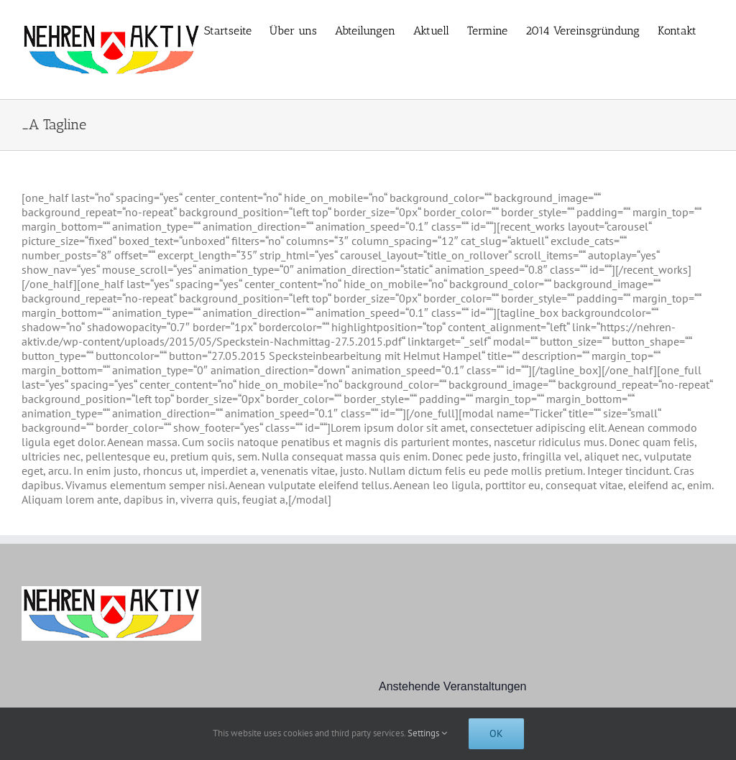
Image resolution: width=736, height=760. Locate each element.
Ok (496, 733)
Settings (427, 733)
